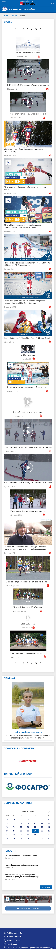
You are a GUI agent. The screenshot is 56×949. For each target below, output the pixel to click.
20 (7, 831)
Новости (14, 16)
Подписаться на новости (29, 908)
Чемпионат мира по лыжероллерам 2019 (28, 653)
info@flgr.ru (12, 944)
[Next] (41, 29)
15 (21, 827)
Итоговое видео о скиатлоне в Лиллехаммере (28, 387)
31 (35, 834)
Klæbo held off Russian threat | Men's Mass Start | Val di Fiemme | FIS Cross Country (27, 263)
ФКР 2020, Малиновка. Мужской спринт (28, 113)
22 (21, 831)
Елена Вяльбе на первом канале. (28, 412)
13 (7, 827)
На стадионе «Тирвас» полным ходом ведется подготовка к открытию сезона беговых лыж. (25, 547)
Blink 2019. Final (28, 623)
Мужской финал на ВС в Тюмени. (28, 607)
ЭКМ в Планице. (28, 355)
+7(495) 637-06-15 (14, 933)
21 (14, 831)
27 (7, 834)
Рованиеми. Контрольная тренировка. (28, 511)
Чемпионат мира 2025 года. (28, 52)
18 (42, 827)
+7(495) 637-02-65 (14, 940)
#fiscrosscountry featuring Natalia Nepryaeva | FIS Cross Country (25, 150)
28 (14, 834)
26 (49, 831)
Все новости (46, 887)
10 (35, 823)
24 (35, 831)
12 (49, 823)
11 (42, 823)
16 (28, 827)
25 (42, 831)
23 (28, 831)
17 (35, 827)
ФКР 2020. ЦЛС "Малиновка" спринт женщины (28, 85)
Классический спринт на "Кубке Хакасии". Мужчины (28, 447)
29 (7, 819)
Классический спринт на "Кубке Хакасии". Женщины (28, 482)
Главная (5, 16)
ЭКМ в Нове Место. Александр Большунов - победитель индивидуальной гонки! (24, 226)
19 (49, 827)
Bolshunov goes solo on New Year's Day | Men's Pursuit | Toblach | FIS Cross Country (24, 301)
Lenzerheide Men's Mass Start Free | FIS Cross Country (28, 338)
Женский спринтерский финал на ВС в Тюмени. (28, 581)
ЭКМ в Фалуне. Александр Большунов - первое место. (25, 188)
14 (14, 827)
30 (14, 819)
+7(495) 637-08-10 (14, 936)
